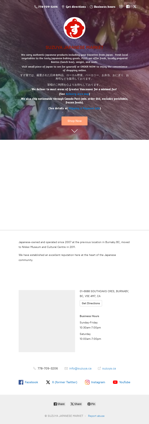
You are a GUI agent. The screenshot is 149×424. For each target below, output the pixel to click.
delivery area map (77, 94)
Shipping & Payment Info (84, 108)
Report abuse (96, 416)
